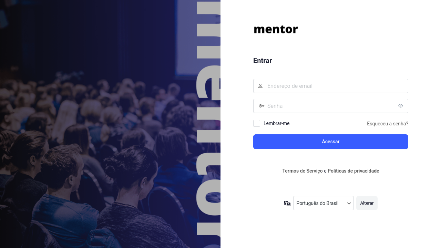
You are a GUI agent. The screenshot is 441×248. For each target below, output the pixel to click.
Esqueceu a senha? (387, 123)
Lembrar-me (277, 123)
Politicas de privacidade (353, 171)
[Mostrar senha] (401, 106)
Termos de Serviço (302, 171)
